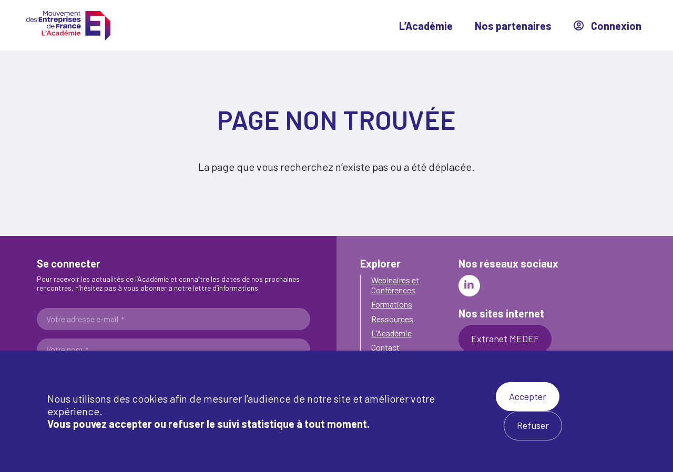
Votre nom (67, 349)
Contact (385, 347)
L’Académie (426, 25)
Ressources (392, 319)
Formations (391, 304)
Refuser (533, 425)
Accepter (527, 396)
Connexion (607, 25)
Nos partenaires (513, 25)
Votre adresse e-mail (85, 319)
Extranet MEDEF (505, 338)
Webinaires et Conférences (395, 285)
